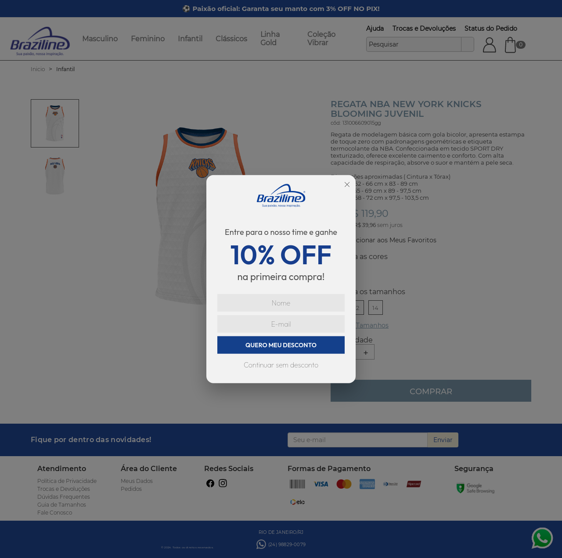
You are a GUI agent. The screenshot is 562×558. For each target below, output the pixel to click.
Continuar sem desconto (281, 364)
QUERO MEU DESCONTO (281, 345)
